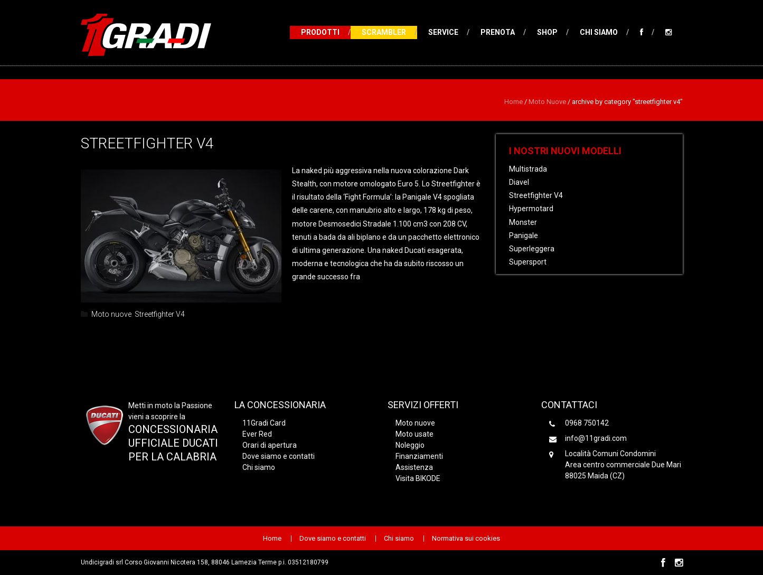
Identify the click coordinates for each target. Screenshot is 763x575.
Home (513, 102)
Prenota (498, 32)
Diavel (519, 182)
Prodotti (320, 32)
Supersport (528, 262)
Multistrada (528, 169)
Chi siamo (599, 32)
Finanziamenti (419, 456)
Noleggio (410, 445)
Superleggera (531, 248)
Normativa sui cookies (466, 538)
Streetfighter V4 (147, 143)
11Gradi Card (264, 423)
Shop (547, 32)
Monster (523, 222)
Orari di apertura (269, 445)
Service (443, 32)
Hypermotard (531, 208)
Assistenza (414, 467)
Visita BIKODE (417, 478)
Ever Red (257, 434)
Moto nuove (547, 102)
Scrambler (384, 32)
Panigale (523, 235)
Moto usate (414, 434)
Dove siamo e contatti (278, 456)
